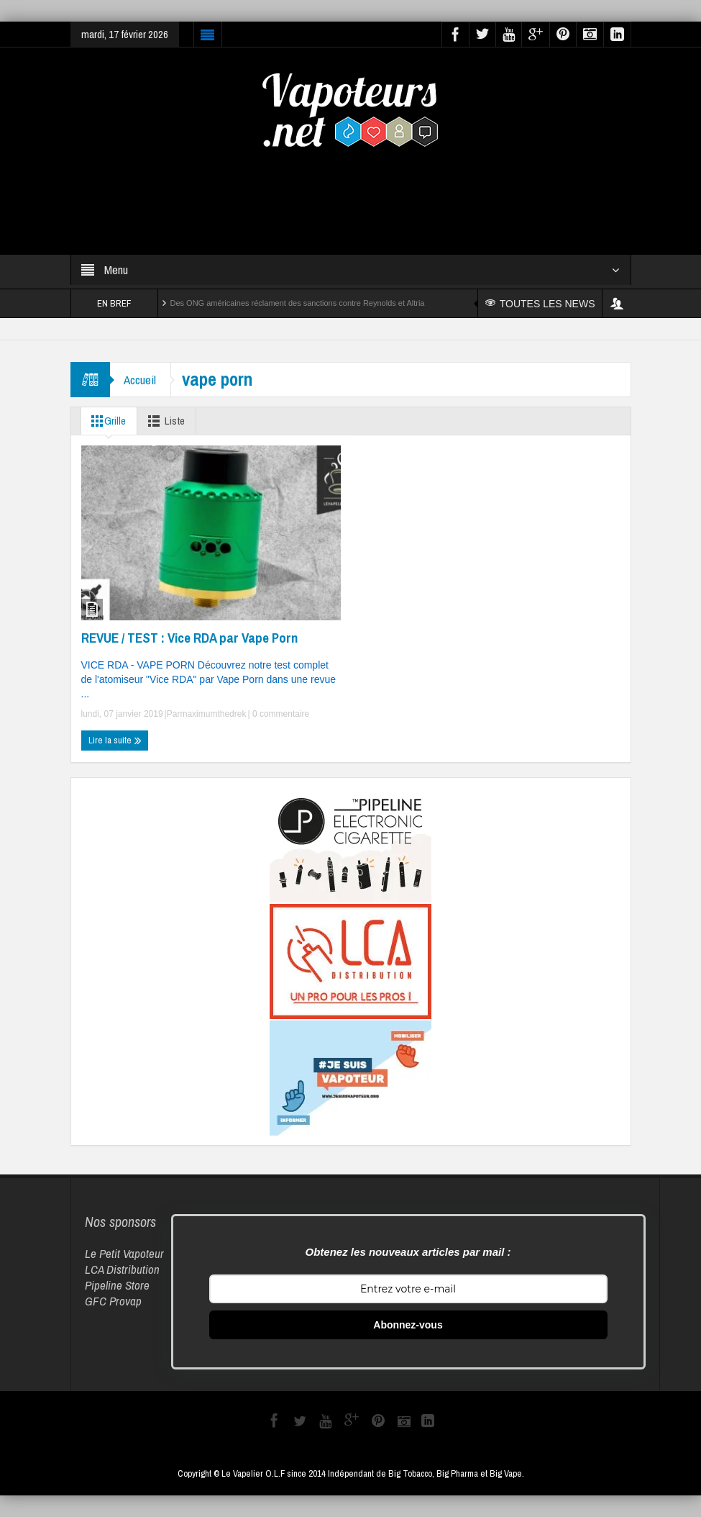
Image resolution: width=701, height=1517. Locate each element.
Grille (106, 421)
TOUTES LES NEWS (540, 303)
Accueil (140, 379)
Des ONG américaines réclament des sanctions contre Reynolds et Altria (297, 303)
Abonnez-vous (407, 1325)
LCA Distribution (122, 1269)
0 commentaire (280, 714)
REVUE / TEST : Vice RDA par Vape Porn (189, 637)
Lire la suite (115, 740)
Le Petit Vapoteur (124, 1253)
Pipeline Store (117, 1285)
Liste (164, 421)
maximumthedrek (213, 714)
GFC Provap (113, 1300)
